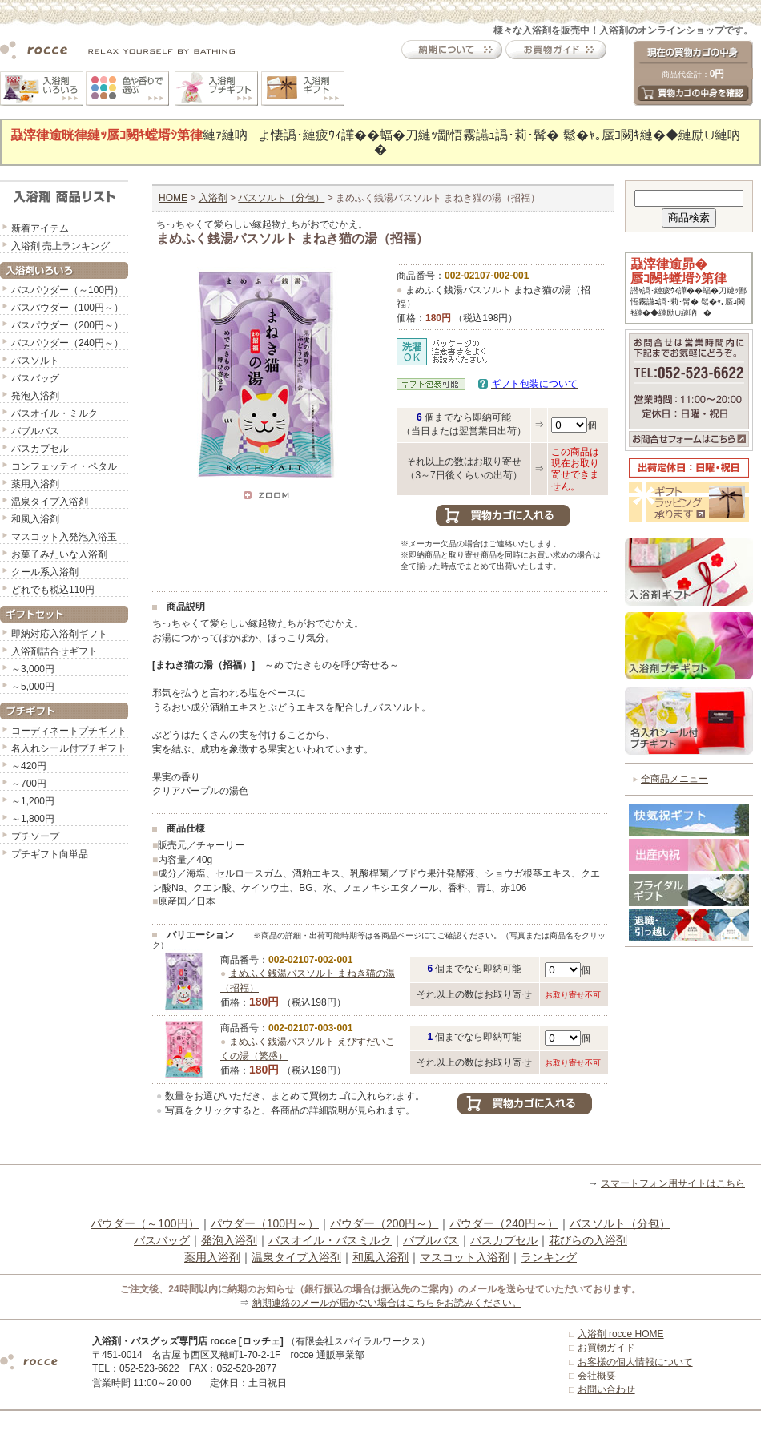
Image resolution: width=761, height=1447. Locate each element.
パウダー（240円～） (503, 1223)
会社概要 (597, 1375)
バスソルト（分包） (281, 198)
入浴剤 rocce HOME (621, 1334)
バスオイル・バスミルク (330, 1240)
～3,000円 (32, 669)
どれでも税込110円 (53, 589)
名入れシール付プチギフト (69, 748)
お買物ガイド (606, 1347)
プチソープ (35, 836)
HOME (173, 198)
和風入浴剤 (35, 519)
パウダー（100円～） (265, 1223)
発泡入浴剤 (35, 395)
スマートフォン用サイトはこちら (673, 1183)
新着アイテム (40, 228)
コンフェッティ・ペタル (64, 466)
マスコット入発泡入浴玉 (64, 536)
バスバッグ (35, 378)
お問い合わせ (606, 1389)
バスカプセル (40, 448)
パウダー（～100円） (145, 1223)
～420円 (28, 766)
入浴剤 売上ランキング (60, 246)
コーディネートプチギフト (69, 730)
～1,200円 (32, 801)
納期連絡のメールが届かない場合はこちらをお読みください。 (386, 1302)
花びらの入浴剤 (588, 1240)
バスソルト (35, 360)
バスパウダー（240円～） (67, 343)
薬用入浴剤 (35, 484)
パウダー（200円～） (384, 1223)
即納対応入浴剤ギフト (59, 633)
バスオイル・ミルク (54, 413)
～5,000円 (32, 686)
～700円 (28, 783)
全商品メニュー (674, 778)
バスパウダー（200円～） (67, 325)
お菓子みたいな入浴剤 (59, 554)
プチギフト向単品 (49, 854)
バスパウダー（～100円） (67, 290)
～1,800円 (32, 818)
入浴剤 (213, 198)
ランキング (549, 1257)
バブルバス (35, 431)
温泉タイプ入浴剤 (49, 501)
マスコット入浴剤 (464, 1257)
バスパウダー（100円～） (67, 307)
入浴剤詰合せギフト (54, 651)
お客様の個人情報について (635, 1362)
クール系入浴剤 (45, 572)
